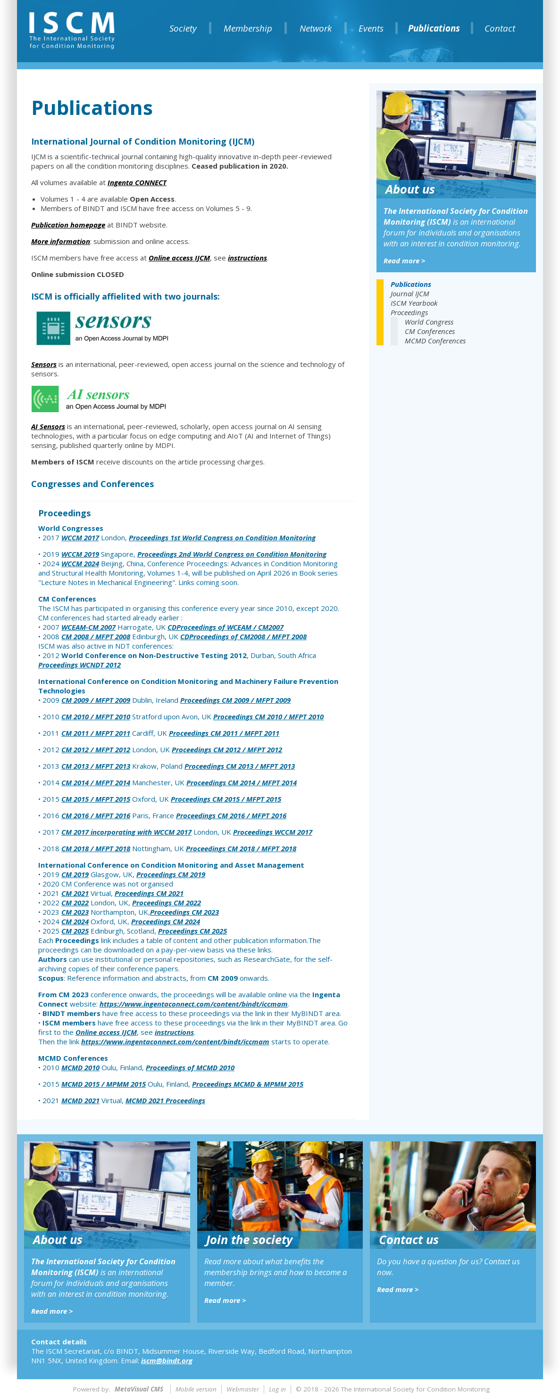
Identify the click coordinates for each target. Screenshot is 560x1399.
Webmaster (242, 1389)
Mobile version (196, 1389)
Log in (277, 1389)
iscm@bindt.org (166, 1360)
